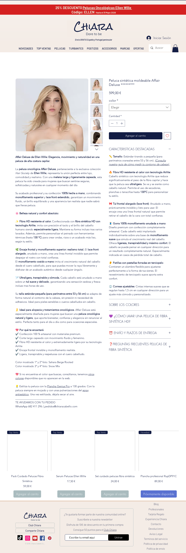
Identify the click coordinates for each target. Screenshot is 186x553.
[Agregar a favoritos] (167, 135)
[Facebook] (42, 538)
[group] (93, 464)
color (113, 100)
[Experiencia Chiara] (156, 519)
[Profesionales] (156, 509)
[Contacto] (155, 524)
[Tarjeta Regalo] (156, 514)
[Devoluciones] (155, 528)
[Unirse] (118, 537)
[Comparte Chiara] (35, 530)
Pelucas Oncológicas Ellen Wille (107, 8)
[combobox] (140, 107)
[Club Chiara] (35, 525)
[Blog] (156, 504)
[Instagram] (27, 538)
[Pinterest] (49, 538)
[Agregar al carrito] (27, 494)
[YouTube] (35, 538)
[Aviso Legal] (155, 533)
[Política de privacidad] (155, 543)
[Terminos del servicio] (155, 538)
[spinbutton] (117, 123)
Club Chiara (110, 529)
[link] (175, 48)
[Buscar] (159, 48)
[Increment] (122, 123)
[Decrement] (111, 123)
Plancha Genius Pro (58, 386)
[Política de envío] (155, 548)
